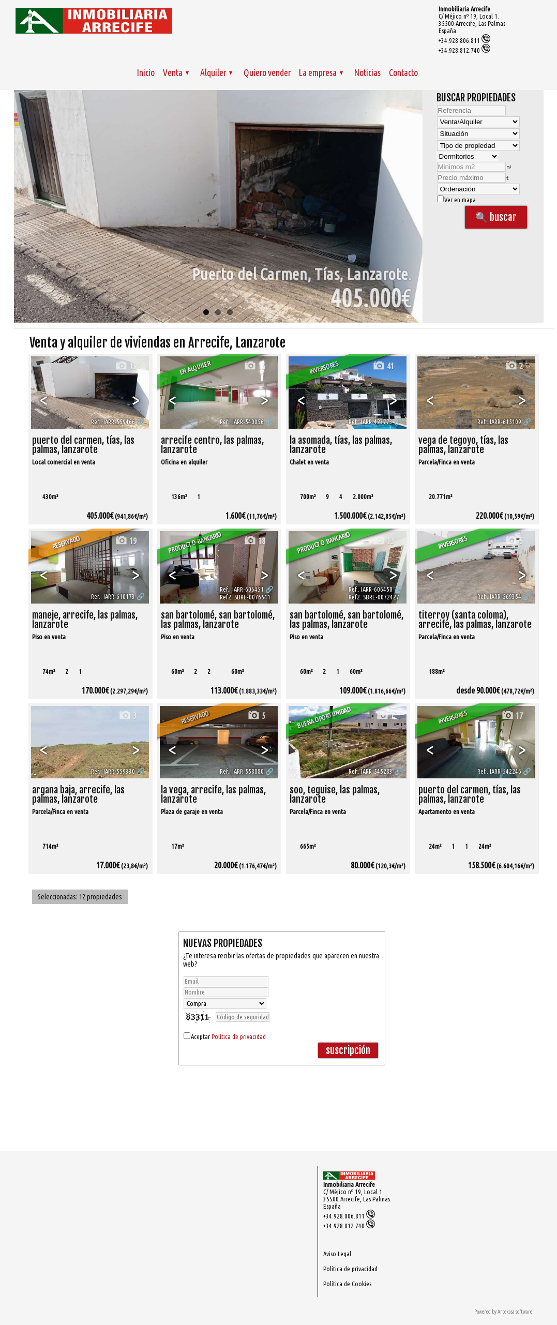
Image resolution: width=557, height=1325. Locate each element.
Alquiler (216, 73)
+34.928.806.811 (464, 40)
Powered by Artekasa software (503, 1311)
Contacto (403, 73)
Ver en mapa (456, 199)
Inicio (146, 73)
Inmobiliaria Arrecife (464, 8)
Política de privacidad (239, 1036)
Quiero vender (267, 73)
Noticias (367, 73)
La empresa (321, 73)
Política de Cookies (347, 1283)
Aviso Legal (337, 1253)
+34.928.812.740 (464, 50)
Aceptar (228, 1036)
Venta (176, 73)
